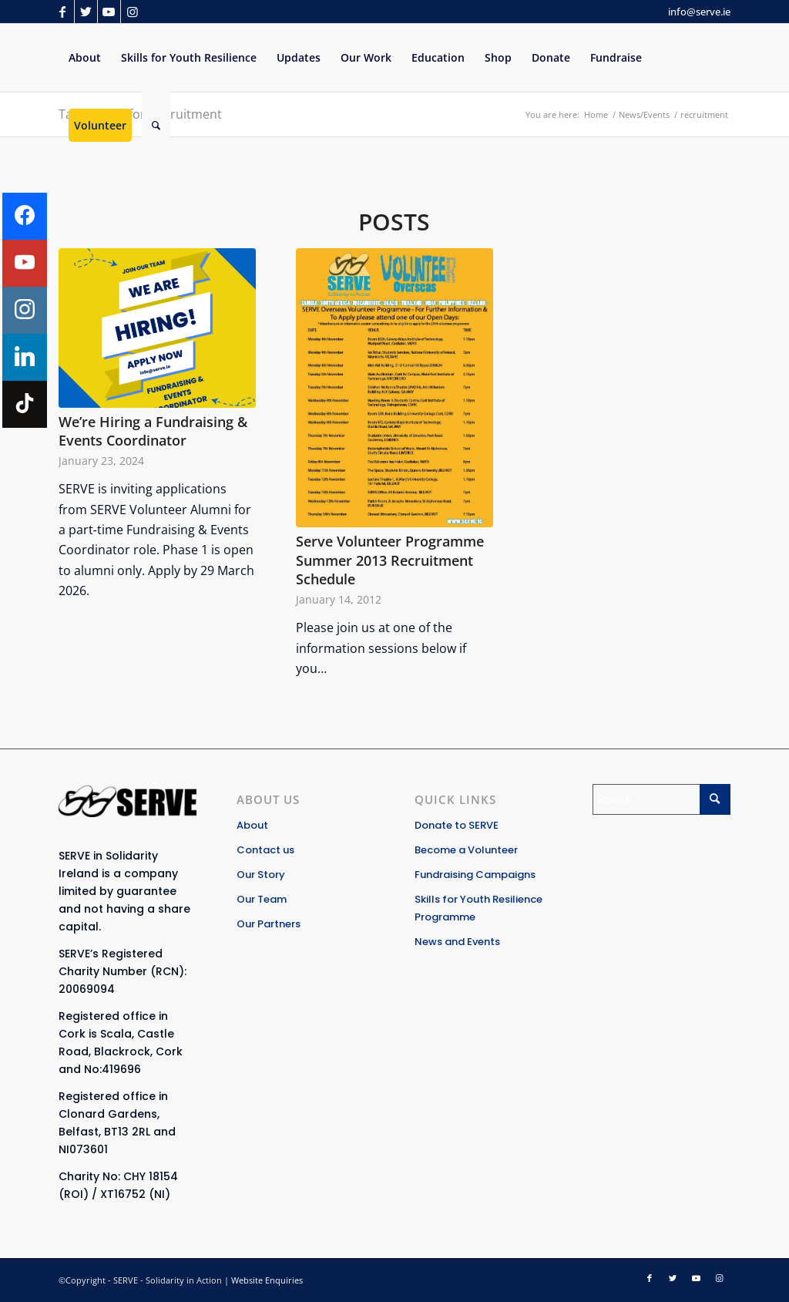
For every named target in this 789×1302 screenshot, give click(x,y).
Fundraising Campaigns (475, 874)
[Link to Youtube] (109, 11)
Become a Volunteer (466, 850)
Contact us (265, 850)
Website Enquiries (267, 1280)
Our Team (262, 899)
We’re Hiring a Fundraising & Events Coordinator (153, 431)
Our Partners (268, 924)
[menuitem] (85, 58)
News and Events (457, 941)
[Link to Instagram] (132, 11)
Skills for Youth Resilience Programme (478, 908)
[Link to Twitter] (86, 11)
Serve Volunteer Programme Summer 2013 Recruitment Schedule (390, 560)
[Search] (156, 126)
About (252, 825)
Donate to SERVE (457, 825)
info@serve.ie (699, 12)
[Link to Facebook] (63, 11)
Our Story (261, 874)
